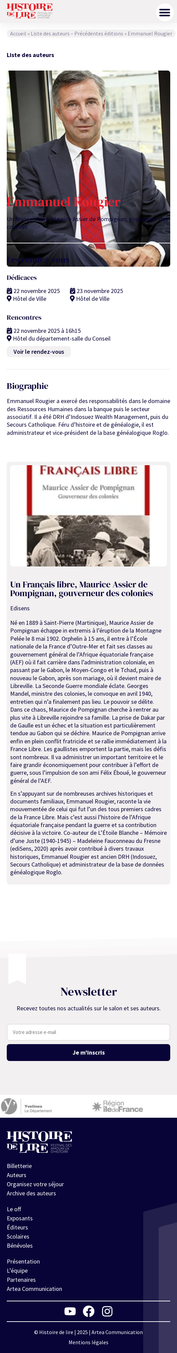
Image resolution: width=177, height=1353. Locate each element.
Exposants (20, 1218)
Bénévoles (20, 1245)
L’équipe (17, 1270)
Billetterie (19, 1166)
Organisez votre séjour (35, 1184)
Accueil (18, 33)
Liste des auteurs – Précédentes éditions (77, 33)
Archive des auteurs (31, 1193)
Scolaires (18, 1236)
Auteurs (16, 1175)
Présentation (23, 1261)
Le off (14, 1209)
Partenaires (21, 1279)
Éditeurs (17, 1227)
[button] (165, 12)
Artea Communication (34, 1289)
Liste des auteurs (30, 55)
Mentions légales (88, 1342)
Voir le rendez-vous (39, 351)
